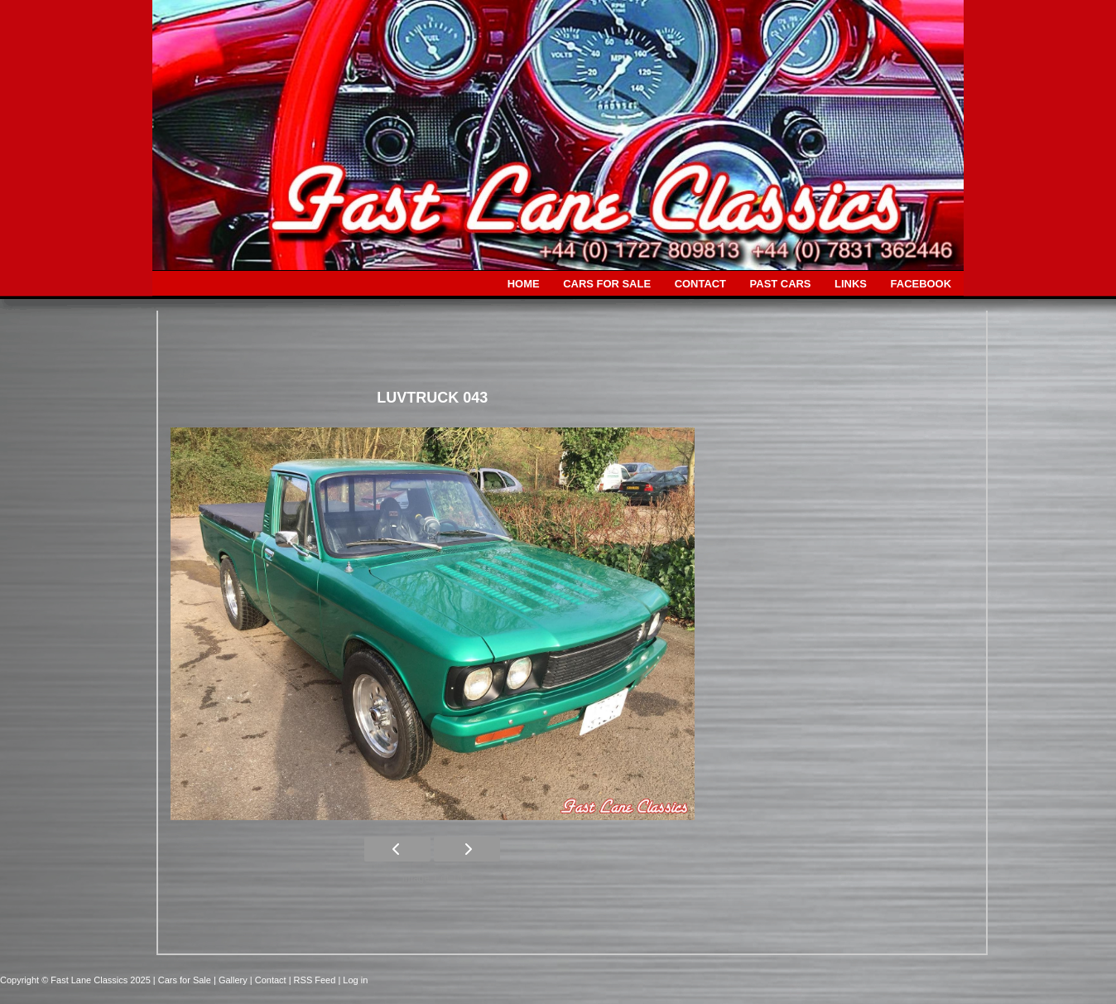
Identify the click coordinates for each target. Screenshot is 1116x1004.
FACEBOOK (921, 284)
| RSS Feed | (316, 980)
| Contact (269, 980)
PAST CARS (780, 284)
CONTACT (700, 284)
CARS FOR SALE (607, 284)
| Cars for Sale (183, 980)
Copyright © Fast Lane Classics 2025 (76, 980)
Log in (355, 980)
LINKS (851, 284)
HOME (523, 284)
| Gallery (232, 980)
